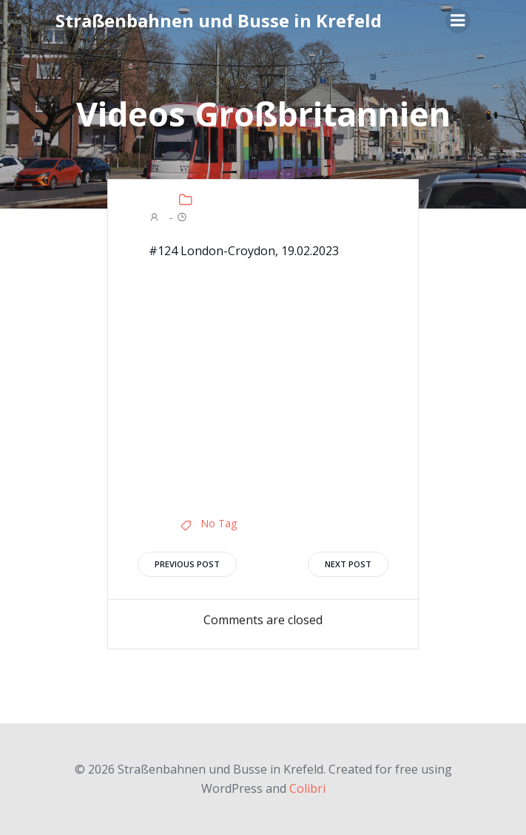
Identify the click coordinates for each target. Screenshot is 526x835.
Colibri (307, 788)
